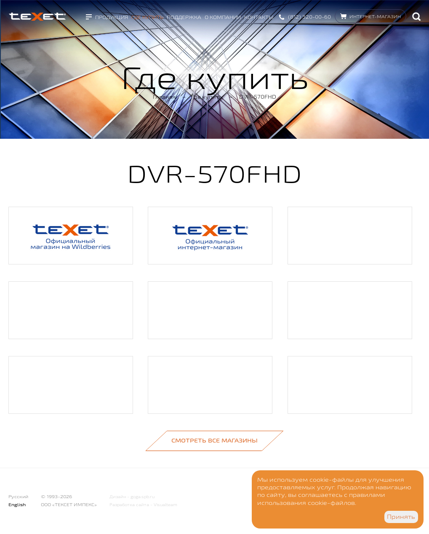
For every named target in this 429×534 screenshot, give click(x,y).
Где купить (147, 17)
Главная (164, 97)
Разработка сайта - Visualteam (143, 504)
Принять (401, 516)
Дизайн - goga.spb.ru (132, 496)
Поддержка (184, 17)
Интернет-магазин (375, 16)
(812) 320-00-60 (309, 16)
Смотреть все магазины (214, 440)
